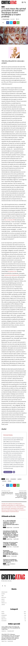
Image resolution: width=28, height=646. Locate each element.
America (7, 479)
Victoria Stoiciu (6, 19)
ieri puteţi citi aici (12, 271)
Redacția (8, 556)
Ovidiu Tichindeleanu (11, 564)
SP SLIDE (9, 481)
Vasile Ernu (3, 631)
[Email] (14, 472)
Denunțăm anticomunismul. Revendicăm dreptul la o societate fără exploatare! (10, 552)
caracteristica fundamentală (12, 275)
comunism (4, 481)
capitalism (19, 479)
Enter (3, 6)
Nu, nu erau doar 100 (10, 220)
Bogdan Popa (9, 527)
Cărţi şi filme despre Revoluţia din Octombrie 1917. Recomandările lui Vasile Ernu (10, 628)
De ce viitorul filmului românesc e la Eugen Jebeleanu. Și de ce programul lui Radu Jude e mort (11, 523)
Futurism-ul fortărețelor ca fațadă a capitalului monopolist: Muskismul (10, 544)
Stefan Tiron (9, 546)
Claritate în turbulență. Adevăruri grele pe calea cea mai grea (10, 561)
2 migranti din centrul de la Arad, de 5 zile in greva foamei (7, 494)
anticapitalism (13, 479)
